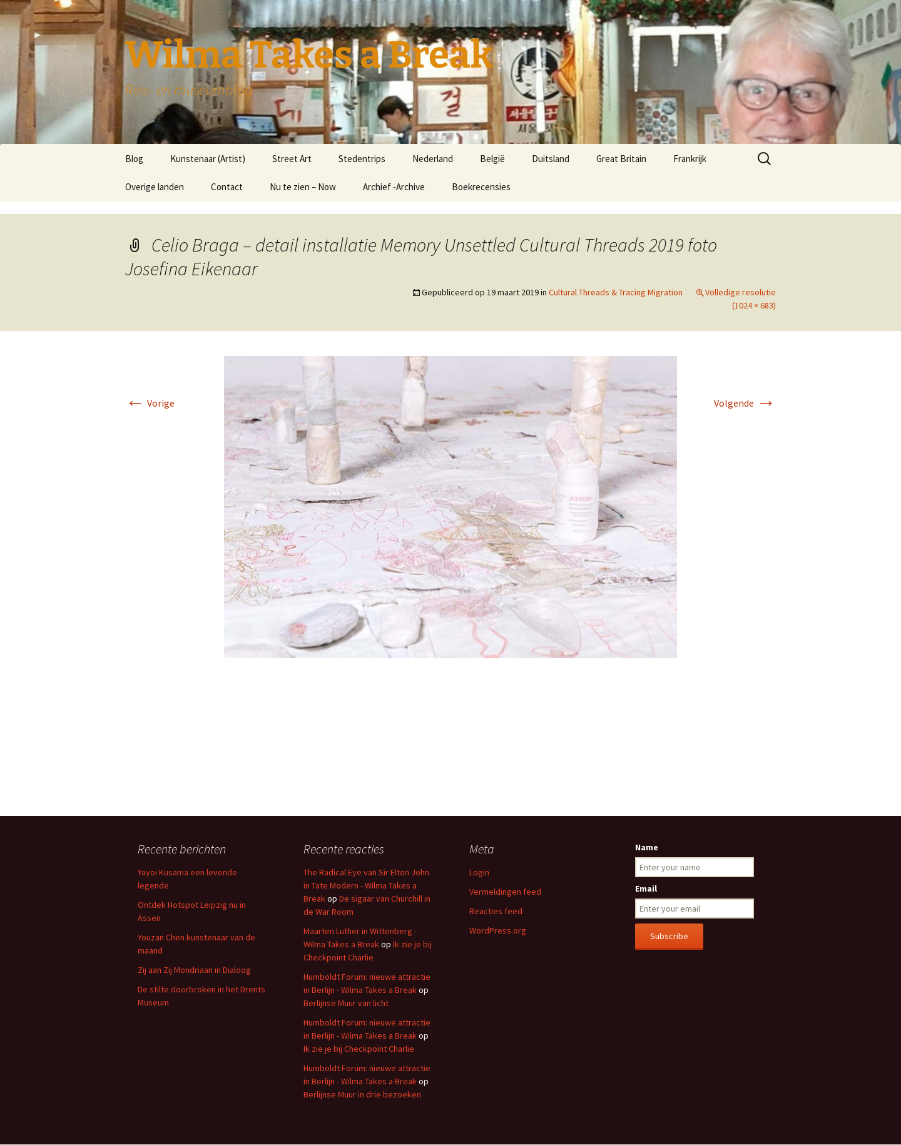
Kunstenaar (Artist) (207, 159)
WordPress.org (497, 930)
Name (646, 847)
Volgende (745, 403)
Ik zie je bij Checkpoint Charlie (358, 1048)
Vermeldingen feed (505, 891)
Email (646, 888)
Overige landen (154, 187)
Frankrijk (689, 159)
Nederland (432, 159)
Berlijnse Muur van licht (346, 1003)
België (492, 159)
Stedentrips (362, 159)
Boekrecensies (481, 187)
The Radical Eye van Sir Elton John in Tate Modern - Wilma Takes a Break (366, 885)
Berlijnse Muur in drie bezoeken (362, 1094)
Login (479, 872)
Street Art (292, 159)
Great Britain (621, 159)
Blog (134, 159)
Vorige (150, 403)
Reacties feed (495, 911)
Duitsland (550, 159)
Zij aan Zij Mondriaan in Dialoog (194, 969)
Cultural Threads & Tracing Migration (616, 292)
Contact (227, 187)
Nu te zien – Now (303, 187)
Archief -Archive (394, 187)
